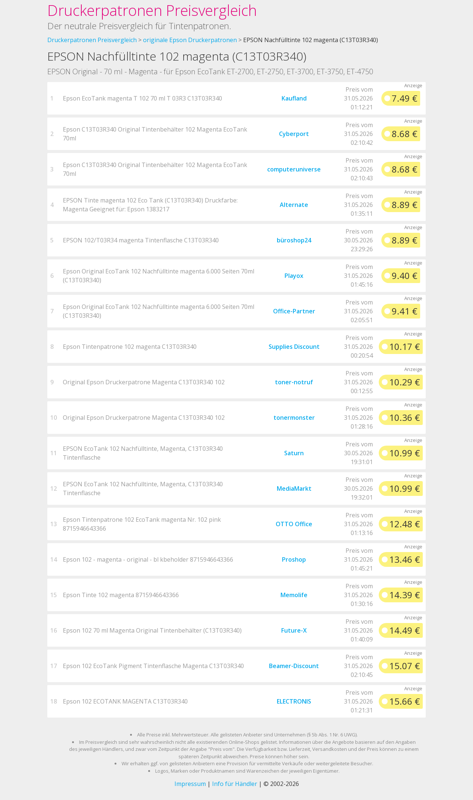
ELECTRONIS (294, 701)
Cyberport (294, 134)
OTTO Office (294, 524)
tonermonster (294, 417)
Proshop (294, 559)
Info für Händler (234, 784)
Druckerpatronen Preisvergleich (152, 10)
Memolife (293, 595)
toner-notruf (294, 382)
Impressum (190, 784)
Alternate (294, 205)
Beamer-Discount (294, 666)
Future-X (294, 630)
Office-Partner (294, 311)
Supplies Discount (294, 347)
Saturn (294, 453)
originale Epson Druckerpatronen (190, 40)
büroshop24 (294, 240)
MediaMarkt (294, 488)
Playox (294, 276)
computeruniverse (294, 169)
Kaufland (294, 98)
